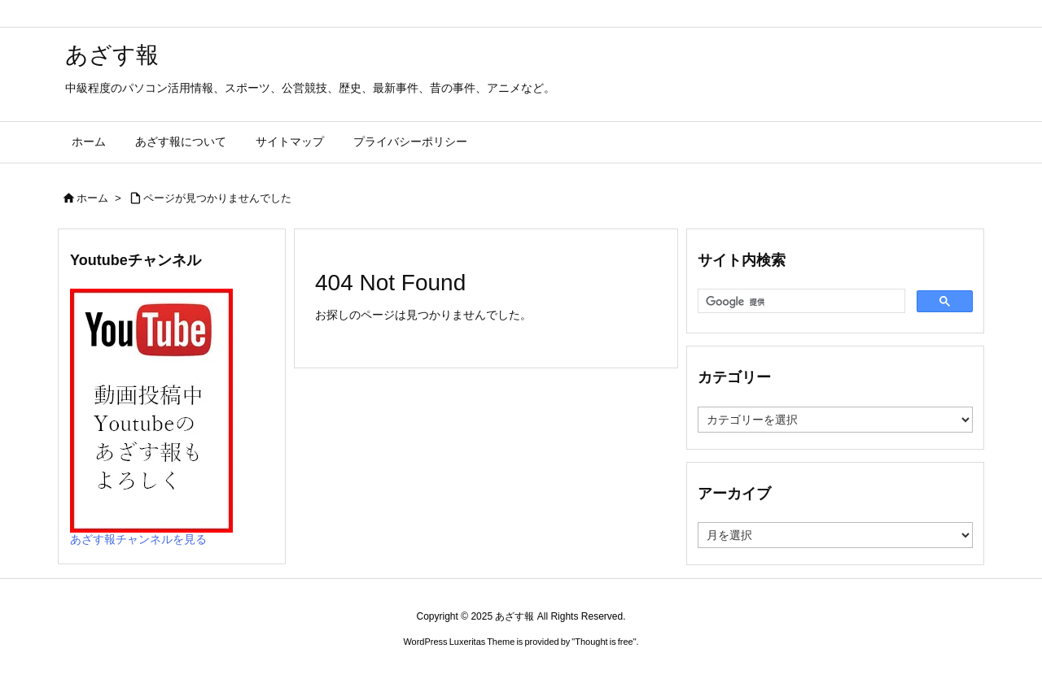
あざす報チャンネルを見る (138, 539)
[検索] (800, 301)
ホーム (92, 198)
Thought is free (604, 641)
